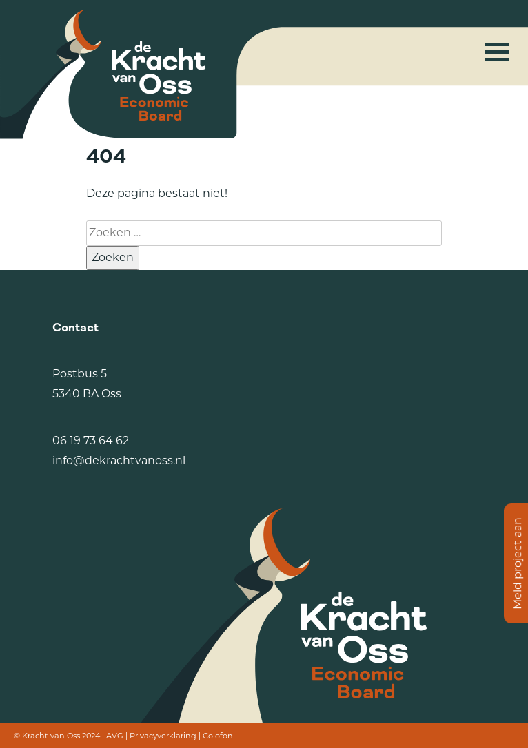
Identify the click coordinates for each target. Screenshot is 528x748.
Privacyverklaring (163, 735)
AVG (114, 735)
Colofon (218, 735)
